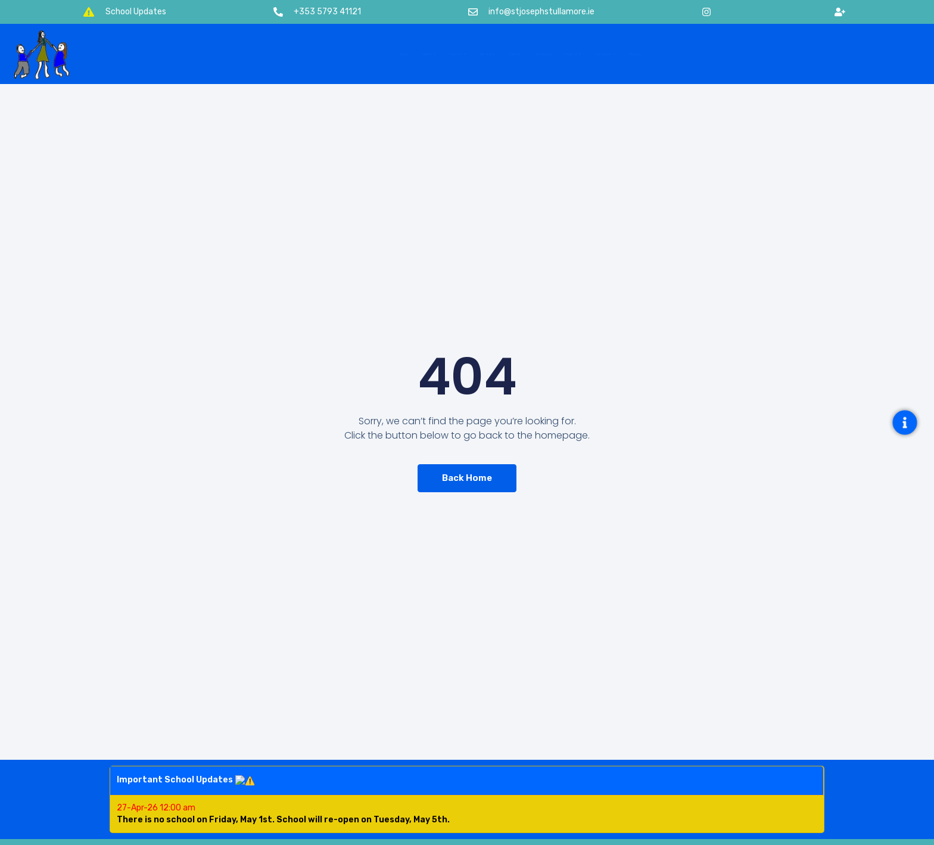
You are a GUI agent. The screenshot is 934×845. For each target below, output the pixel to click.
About (315, 54)
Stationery (571, 54)
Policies (638, 54)
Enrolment (710, 54)
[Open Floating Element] (904, 422)
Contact (777, 54)
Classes (380, 54)
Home (260, 54)
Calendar (507, 54)
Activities (445, 54)
